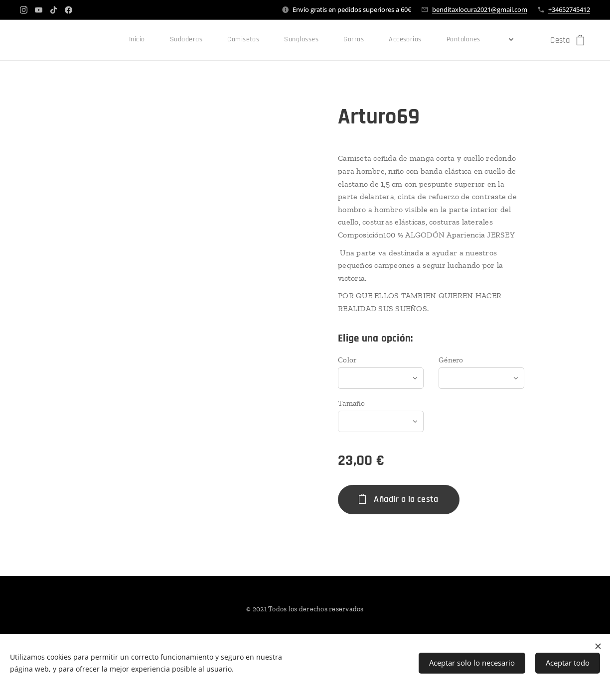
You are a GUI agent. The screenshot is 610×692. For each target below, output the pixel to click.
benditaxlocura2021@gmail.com (479, 9)
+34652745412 (569, 9)
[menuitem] (226, 40)
